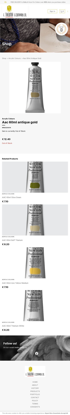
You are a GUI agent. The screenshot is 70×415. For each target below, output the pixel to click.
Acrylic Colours (15, 58)
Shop (4, 58)
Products (35, 391)
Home (35, 382)
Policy (35, 401)
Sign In (52, 11)
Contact (35, 397)
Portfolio (35, 394)
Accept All (64, 413)
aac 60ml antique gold (32, 58)
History (35, 388)
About (35, 385)
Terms (35, 404)
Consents (35, 407)
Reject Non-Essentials (53, 413)
